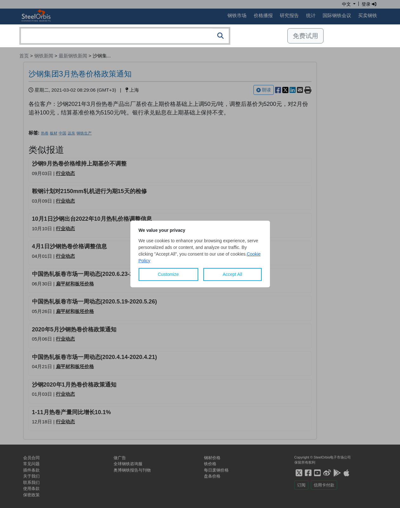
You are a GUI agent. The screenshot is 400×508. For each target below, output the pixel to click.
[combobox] (125, 35)
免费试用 (305, 35)
